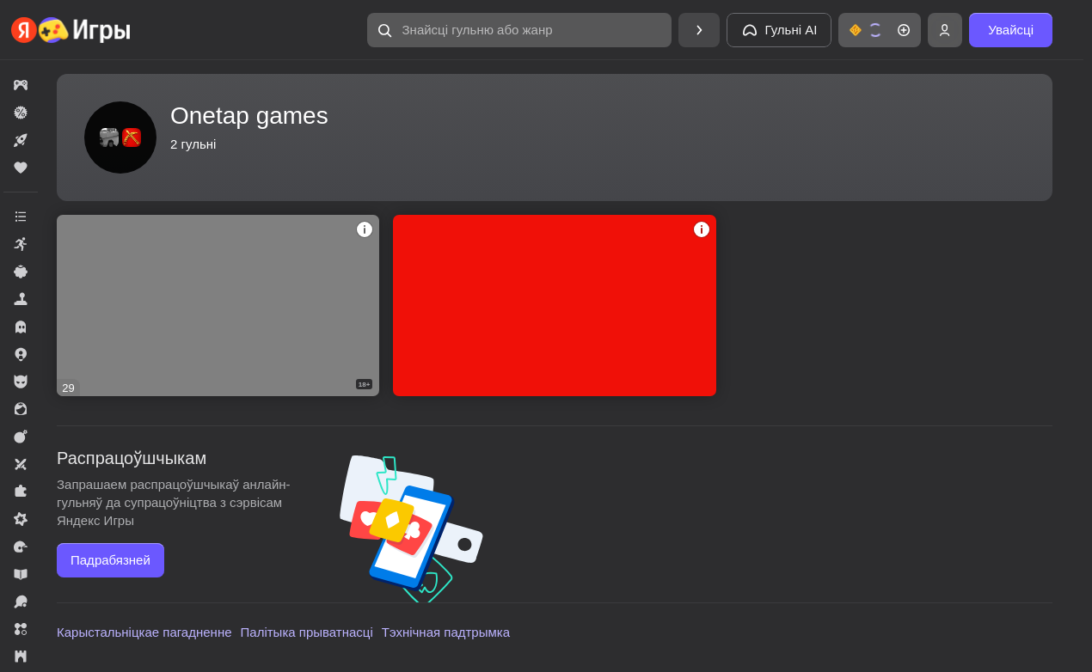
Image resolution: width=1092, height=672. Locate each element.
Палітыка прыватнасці (307, 632)
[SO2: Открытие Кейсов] (554, 305)
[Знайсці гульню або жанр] (519, 30)
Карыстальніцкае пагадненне (144, 632)
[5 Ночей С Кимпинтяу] (218, 305)
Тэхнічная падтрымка (446, 632)
